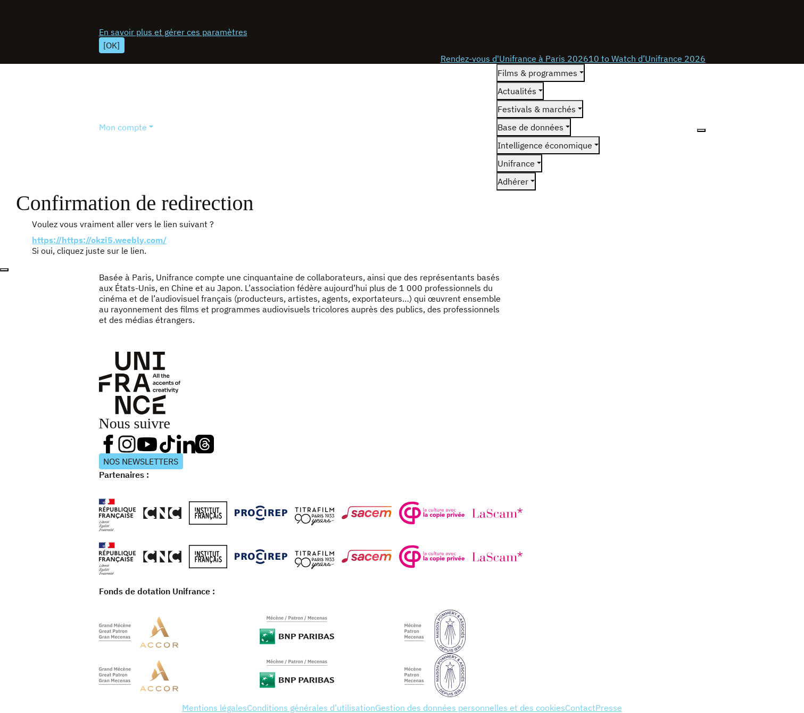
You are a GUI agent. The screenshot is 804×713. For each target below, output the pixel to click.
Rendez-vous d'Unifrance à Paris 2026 (515, 58)
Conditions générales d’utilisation (311, 707)
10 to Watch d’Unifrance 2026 (647, 58)
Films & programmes (537, 73)
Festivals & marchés (537, 109)
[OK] (111, 45)
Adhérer (513, 181)
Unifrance (516, 163)
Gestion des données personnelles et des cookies (470, 707)
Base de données (530, 127)
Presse (608, 707)
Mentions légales (214, 707)
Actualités (517, 91)
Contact (580, 707)
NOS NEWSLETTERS (140, 461)
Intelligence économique (545, 145)
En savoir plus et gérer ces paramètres (173, 32)
